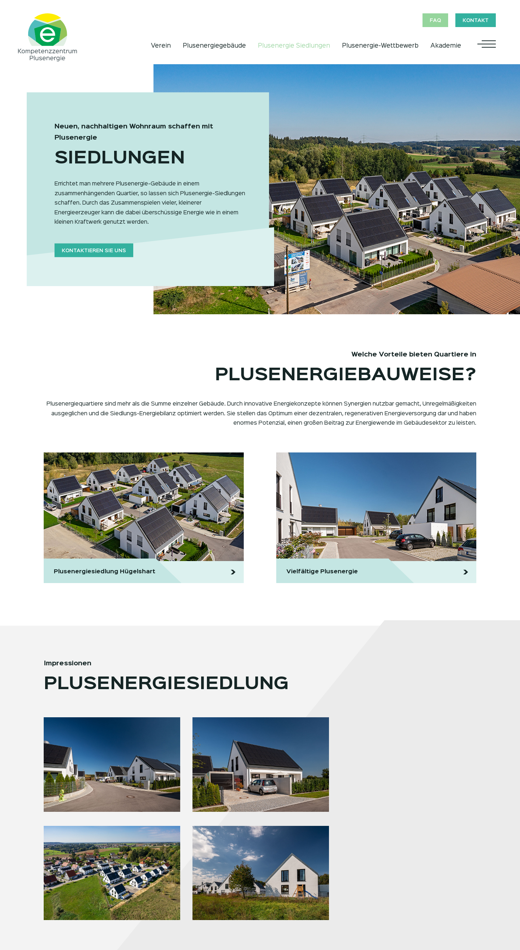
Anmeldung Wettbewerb (183, 902)
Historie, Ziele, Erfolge (370, 902)
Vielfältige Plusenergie (74, 912)
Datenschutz (442, 902)
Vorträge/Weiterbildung (281, 883)
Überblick (352, 883)
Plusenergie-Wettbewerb (380, 45)
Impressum (439, 912)
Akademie (445, 45)
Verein (161, 45)
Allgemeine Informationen (184, 883)
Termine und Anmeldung (283, 892)
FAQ (434, 20)
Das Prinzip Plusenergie (76, 892)
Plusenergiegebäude (214, 45)
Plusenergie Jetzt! (69, 883)
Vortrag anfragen (273, 902)
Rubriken (161, 892)
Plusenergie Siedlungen (294, 45)
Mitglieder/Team (361, 892)
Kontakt (476, 20)
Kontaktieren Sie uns (94, 250)
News (347, 912)
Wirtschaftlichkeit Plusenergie (84, 902)
